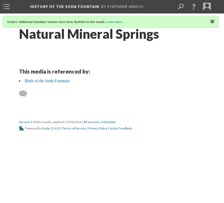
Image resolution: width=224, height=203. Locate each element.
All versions (91, 122)
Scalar (46, 128)
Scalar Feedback (120, 128)
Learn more (114, 22)
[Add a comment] (25, 93)
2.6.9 (55, 128)
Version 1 (25, 122)
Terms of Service (74, 128)
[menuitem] (6, 6)
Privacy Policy (97, 128)
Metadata (109, 122)
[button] (193, 6)
